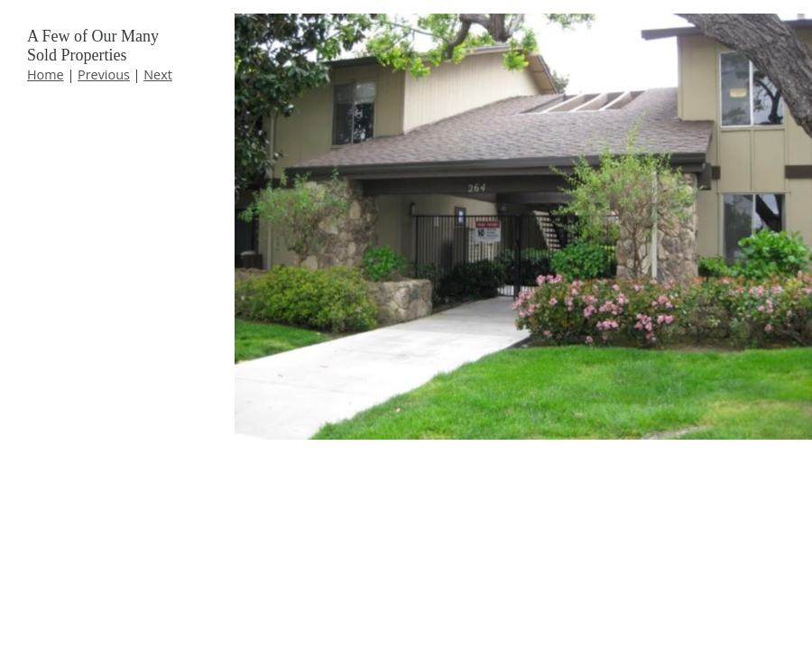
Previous (104, 74)
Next (157, 74)
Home (45, 74)
